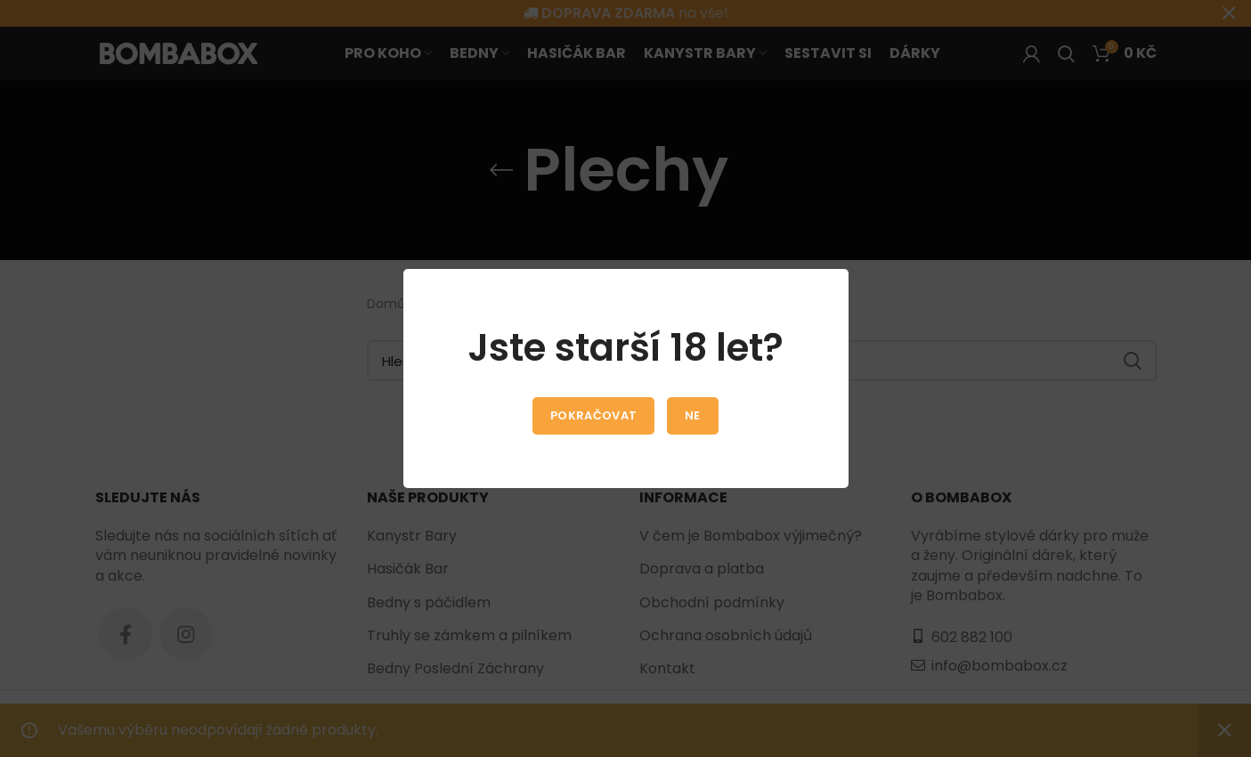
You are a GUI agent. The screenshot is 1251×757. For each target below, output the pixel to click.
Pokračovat (593, 415)
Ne (693, 415)
